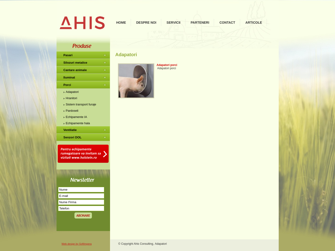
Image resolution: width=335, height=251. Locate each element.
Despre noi (146, 22)
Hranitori (71, 98)
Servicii (174, 22)
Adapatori (72, 92)
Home (121, 22)
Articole (253, 22)
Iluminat (69, 77)
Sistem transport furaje (81, 104)
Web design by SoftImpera (77, 243)
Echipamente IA (76, 117)
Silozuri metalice (75, 62)
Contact (227, 22)
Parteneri (200, 22)
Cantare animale (75, 70)
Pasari (68, 55)
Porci (67, 85)
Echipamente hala (78, 123)
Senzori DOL (73, 137)
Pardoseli (72, 110)
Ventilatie (70, 130)
